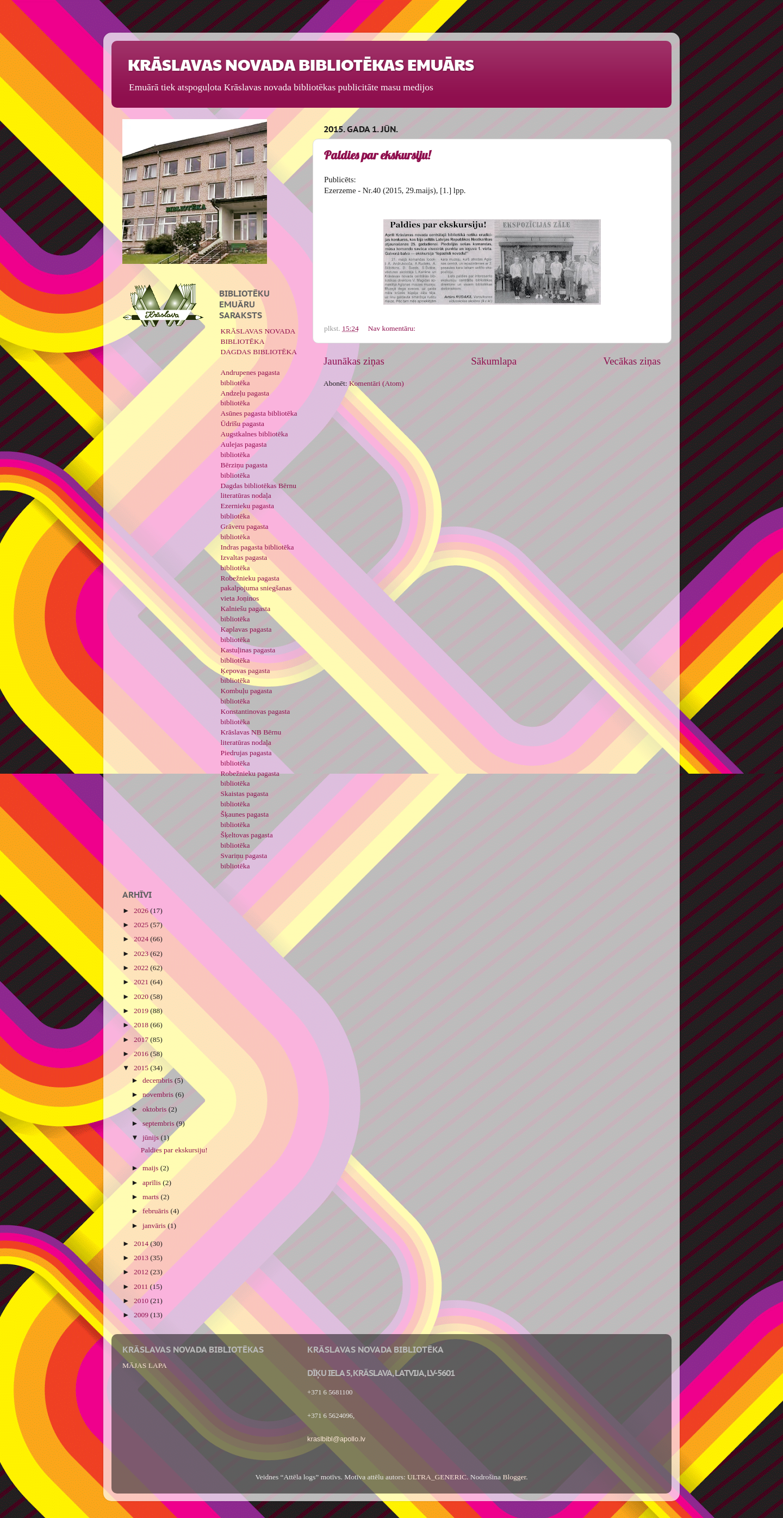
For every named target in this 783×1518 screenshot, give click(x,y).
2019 (142, 1011)
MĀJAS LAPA (144, 1365)
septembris (159, 1123)
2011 (142, 1286)
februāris (156, 1211)
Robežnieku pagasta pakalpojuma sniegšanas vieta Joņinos (256, 588)
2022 (142, 968)
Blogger (514, 1477)
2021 (142, 982)
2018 (142, 1025)
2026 (142, 910)
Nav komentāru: (393, 328)
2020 (142, 996)
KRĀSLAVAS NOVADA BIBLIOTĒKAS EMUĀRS (301, 64)
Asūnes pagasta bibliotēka (259, 413)
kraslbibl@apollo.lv (336, 1439)
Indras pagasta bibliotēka (257, 547)
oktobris (155, 1109)
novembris (158, 1094)
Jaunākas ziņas (354, 361)
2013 (142, 1258)
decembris (158, 1080)
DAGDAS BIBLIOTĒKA (259, 352)
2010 (142, 1301)
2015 (142, 1068)
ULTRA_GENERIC (437, 1477)
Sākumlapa (494, 361)
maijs (151, 1168)
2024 (142, 939)
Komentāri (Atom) (376, 383)
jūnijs (151, 1137)
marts (151, 1197)
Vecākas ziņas (632, 361)
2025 (142, 925)
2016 (142, 1054)
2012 (142, 1272)
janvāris (154, 1225)
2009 (142, 1315)
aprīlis (152, 1182)
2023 (142, 953)
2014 (142, 1243)
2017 (142, 1039)
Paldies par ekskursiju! (377, 155)
